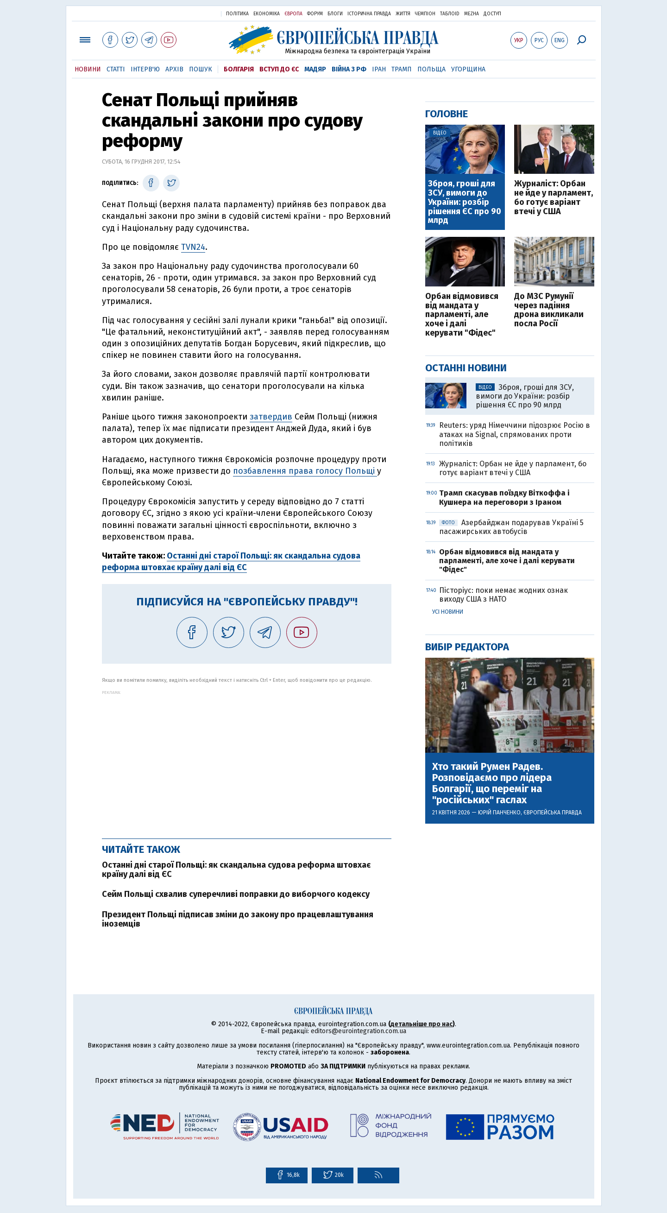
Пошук (200, 69)
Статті (116, 69)
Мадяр (315, 69)
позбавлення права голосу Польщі (305, 471)
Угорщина (468, 69)
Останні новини (466, 368)
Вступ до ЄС (279, 69)
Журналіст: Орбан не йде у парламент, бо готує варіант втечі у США (553, 197)
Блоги (335, 14)
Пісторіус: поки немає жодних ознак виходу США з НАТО (503, 594)
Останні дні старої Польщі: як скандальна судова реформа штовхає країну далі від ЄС (236, 869)
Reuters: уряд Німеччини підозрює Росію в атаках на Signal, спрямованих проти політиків (514, 434)
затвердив (271, 417)
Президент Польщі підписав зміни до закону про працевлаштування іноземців (237, 919)
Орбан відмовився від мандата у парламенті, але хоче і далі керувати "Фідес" (461, 315)
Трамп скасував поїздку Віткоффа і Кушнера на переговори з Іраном (504, 497)
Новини (88, 69)
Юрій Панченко (499, 812)
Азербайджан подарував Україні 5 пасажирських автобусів (511, 527)
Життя (403, 14)
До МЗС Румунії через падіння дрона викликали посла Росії (549, 310)
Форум (315, 14)
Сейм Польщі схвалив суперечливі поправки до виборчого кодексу (236, 894)
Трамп (401, 69)
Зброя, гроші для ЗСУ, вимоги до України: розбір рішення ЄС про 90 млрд (464, 202)
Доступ (492, 14)
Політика (237, 14)
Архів (174, 69)
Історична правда (369, 14)
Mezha (471, 14)
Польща (431, 69)
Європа (293, 14)
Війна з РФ (349, 69)
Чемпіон (425, 14)
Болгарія (239, 69)
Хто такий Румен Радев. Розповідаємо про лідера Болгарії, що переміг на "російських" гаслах (492, 783)
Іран (379, 69)
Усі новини (447, 612)
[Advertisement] (246, 760)
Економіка (266, 14)
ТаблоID (449, 14)
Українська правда (191, 13)
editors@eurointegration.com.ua (358, 1031)
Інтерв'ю (145, 69)
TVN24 (193, 247)
